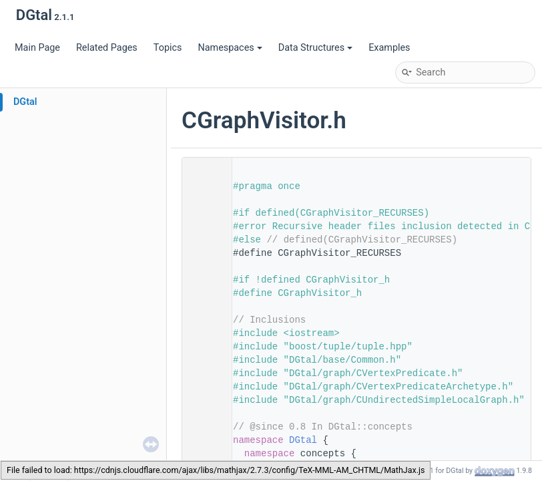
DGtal (25, 102)
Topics (168, 47)
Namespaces (230, 47)
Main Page (37, 47)
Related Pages (107, 47)
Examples (389, 47)
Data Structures (315, 47)
